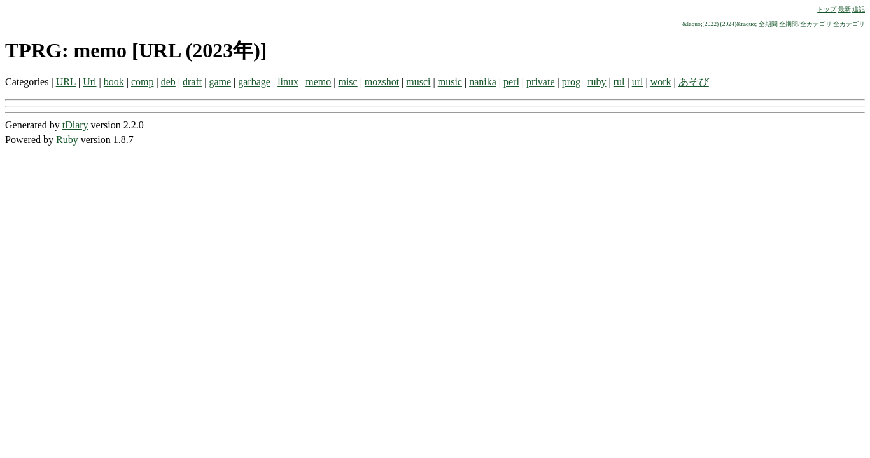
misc (347, 81)
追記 (858, 9)
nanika (482, 81)
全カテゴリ (849, 23)
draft (192, 81)
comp (142, 81)
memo (318, 81)
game (220, 81)
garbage (254, 81)
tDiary (75, 125)
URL (66, 81)
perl (511, 81)
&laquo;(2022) (700, 23)
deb (168, 81)
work (660, 81)
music (450, 81)
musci (418, 81)
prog (571, 81)
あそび (693, 81)
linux (287, 81)
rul (619, 81)
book (114, 81)
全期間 (768, 23)
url (637, 81)
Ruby (67, 139)
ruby (596, 81)
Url (89, 81)
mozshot (382, 81)
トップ (826, 9)
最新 (844, 9)
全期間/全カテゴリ (805, 23)
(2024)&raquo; (738, 23)
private (540, 81)
